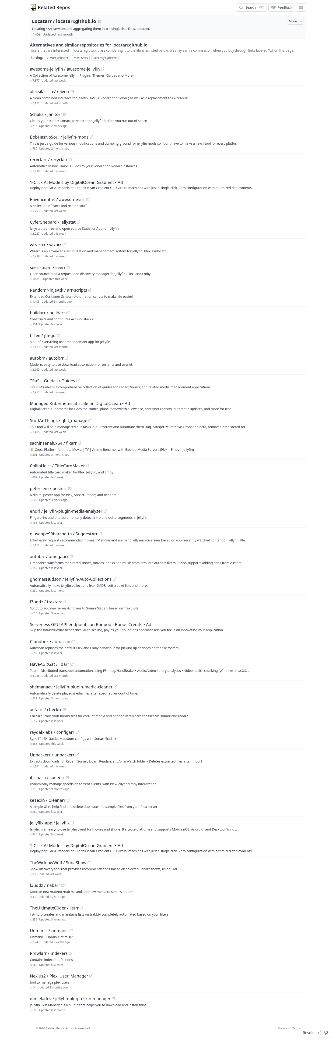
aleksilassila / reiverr (50, 91)
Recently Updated (105, 58)
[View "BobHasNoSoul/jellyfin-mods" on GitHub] (91, 137)
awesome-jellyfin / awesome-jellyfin (65, 69)
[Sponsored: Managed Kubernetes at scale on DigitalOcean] (168, 405)
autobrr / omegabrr (49, 556)
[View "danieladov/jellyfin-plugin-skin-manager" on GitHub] (113, 998)
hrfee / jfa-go (43, 335)
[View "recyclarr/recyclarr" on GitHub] (71, 159)
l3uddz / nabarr (45, 885)
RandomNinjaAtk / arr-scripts (58, 290)
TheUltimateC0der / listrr (54, 908)
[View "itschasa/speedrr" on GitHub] (68, 777)
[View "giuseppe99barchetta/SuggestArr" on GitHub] (100, 534)
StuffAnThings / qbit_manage (58, 420)
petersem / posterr (48, 488)
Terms (296, 1028)
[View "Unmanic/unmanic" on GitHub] (71, 930)
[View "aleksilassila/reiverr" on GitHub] (72, 91)
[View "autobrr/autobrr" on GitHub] (66, 358)
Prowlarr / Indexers (49, 953)
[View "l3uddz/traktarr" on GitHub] (64, 602)
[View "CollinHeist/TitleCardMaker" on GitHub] (88, 466)
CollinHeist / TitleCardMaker (57, 466)
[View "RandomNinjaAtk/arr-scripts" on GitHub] (90, 290)
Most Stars (81, 58)
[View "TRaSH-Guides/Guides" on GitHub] (78, 381)
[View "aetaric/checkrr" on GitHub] (64, 709)
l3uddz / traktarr (46, 602)
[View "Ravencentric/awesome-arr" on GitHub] (88, 199)
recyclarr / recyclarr (49, 159)
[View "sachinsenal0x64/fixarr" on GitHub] (79, 443)
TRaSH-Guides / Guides (52, 380)
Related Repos (54, 7)
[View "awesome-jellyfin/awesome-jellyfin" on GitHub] (103, 69)
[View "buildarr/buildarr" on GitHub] (68, 313)
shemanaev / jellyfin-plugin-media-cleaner (71, 687)
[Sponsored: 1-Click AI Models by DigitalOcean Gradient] (168, 184)
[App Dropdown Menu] (301, 7)
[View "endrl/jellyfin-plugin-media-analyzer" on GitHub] (105, 511)
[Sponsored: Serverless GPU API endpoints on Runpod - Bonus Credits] (168, 626)
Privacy (282, 1028)
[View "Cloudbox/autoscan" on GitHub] (73, 641)
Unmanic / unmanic (49, 930)
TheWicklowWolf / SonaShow (58, 862)
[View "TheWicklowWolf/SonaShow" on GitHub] (89, 862)
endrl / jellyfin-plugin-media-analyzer (66, 511)
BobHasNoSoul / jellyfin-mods (59, 137)
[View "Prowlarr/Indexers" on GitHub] (70, 953)
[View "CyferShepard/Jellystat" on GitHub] (78, 222)
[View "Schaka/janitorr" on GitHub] (65, 114)
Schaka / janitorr (46, 114)
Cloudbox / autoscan (50, 641)
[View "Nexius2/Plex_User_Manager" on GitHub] (91, 976)
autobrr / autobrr (47, 358)
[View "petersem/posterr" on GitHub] (70, 488)
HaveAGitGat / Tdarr (49, 664)
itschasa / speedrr (47, 777)
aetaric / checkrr (46, 709)
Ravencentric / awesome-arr (57, 199)
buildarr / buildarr (47, 312)
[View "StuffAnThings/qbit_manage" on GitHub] (90, 420)
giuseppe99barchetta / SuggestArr (64, 534)
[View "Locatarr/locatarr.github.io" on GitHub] (100, 21)
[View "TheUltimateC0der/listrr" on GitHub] (81, 908)
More (296, 21)
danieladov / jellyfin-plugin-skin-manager (70, 998)
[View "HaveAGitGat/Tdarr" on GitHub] (72, 664)
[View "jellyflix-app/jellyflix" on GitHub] (72, 823)
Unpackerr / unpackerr (52, 755)
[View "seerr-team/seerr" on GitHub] (68, 267)
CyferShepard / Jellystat (53, 222)
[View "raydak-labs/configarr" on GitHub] (77, 732)
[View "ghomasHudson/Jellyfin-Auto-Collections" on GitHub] (114, 579)
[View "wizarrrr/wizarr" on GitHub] (64, 245)
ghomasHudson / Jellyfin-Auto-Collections (71, 579)
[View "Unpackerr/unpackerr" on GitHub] (77, 755)
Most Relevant (57, 58)
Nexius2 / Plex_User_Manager (59, 976)
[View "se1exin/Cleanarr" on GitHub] (68, 800)
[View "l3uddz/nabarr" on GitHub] (63, 885)
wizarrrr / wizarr (45, 244)
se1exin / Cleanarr (48, 800)
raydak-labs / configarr (52, 732)
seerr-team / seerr (48, 267)
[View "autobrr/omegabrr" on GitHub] (71, 556)
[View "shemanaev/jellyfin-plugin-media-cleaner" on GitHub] (115, 687)
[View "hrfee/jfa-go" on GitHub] (58, 335)
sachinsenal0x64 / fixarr (53, 443)
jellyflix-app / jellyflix (50, 823)
